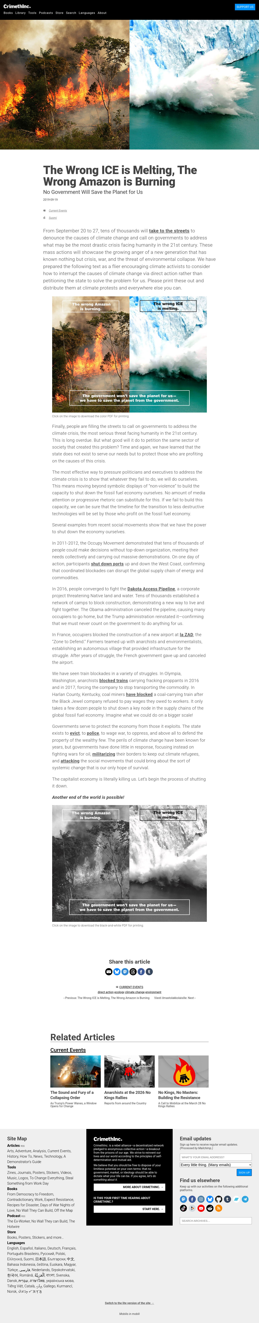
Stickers (52, 1172)
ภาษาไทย (37, 1281)
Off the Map (63, 1210)
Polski (60, 1253)
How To (26, 1156)
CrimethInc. (17, 6)
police (93, 733)
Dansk (12, 1281)
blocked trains (113, 680)
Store (59, 13)
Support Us (245, 7)
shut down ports (107, 563)
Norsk (12, 1291)
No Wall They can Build (49, 1221)
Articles (13, 1145)
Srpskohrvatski (63, 1270)
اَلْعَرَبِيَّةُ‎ (40, 1275)
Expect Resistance (58, 1199)
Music (12, 1178)
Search (71, 13)
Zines (11, 1172)
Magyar (70, 1264)
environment (153, 992)
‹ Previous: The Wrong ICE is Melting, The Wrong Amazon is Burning (106, 998)
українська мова (60, 1281)
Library (20, 13)
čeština (42, 1264)
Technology (53, 1156)
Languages (87, 13)
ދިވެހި (39, 1286)
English (13, 1248)
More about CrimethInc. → (143, 1187)
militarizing (103, 754)
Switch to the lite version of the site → (129, 1303)
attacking (70, 760)
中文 (70, 1259)
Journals (24, 1172)
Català (29, 1286)
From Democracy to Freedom (30, 1194)
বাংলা (50, 1275)
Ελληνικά (14, 1259)
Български (56, 1259)
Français (69, 1248)
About (102, 13)
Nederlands (41, 1270)
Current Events (58, 210)
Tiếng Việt (15, 1286)
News (37, 1156)
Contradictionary (20, 1199)
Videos (65, 1172)
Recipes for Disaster (23, 1205)
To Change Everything (47, 1178)
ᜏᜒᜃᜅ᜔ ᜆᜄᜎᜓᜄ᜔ (30, 1291)
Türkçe (12, 1270)
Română (26, 1275)
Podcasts (46, 13)
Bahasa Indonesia (21, 1264)
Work (39, 1199)
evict (75, 733)
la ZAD (186, 634)
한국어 (12, 1275)
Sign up (244, 1172)
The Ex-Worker (18, 1221)
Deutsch (53, 1248)
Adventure (23, 1151)
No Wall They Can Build (34, 1210)
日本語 (40, 1259)
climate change (135, 992)
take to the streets (169, 230)
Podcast (13, 1216)
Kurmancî (64, 1286)
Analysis (39, 1151)
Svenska (62, 1275)
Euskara (56, 1264)
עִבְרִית (23, 1281)
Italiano (40, 1248)
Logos (23, 1178)
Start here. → (152, 1209)
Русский (47, 1253)
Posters (39, 1172)
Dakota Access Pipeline (151, 588)
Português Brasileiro (23, 1253)
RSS (23, 1146)
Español (26, 1248)
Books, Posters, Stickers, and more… (35, 1237)
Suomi (53, 218)
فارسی (24, 1270)
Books (8, 13)
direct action (105, 992)
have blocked (139, 694)
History (12, 1156)
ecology (119, 992)
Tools (32, 13)
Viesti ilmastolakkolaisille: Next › (174, 998)
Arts (10, 1151)
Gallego (49, 1286)
